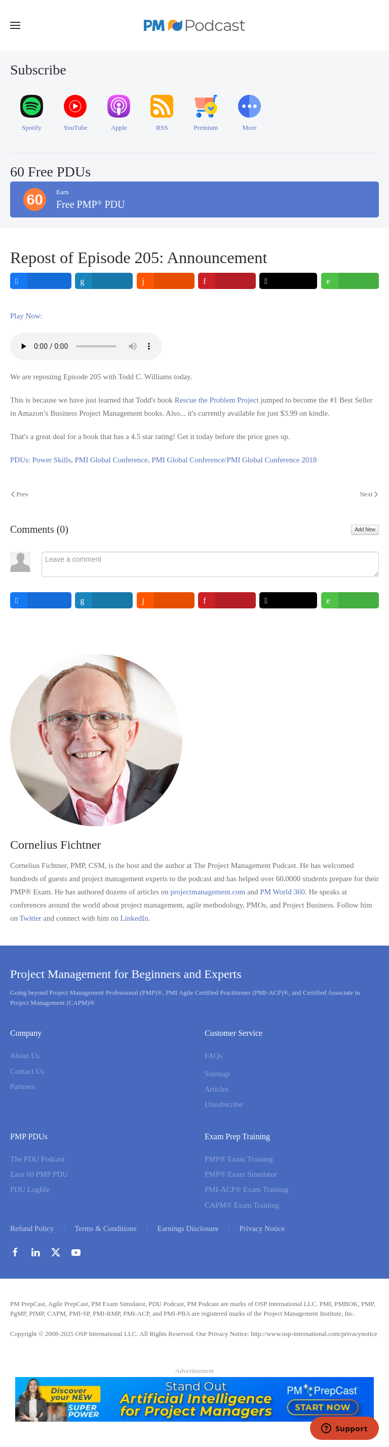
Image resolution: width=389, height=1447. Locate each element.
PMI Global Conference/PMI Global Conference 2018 (234, 460)
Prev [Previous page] (19, 494)
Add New (365, 529)
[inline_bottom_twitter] (289, 600)
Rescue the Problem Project (217, 400)
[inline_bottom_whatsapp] (350, 600)
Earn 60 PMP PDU (39, 1174)
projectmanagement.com (207, 892)
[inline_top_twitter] (289, 281)
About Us (25, 1056)
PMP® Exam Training (239, 1159)
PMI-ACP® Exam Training (247, 1190)
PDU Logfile (30, 1190)
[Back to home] (194, 25)
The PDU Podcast (37, 1159)
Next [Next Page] (369, 494)
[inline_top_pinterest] (227, 281)
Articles (216, 1089)
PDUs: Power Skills (40, 460)
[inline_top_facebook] (40, 281)
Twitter (30, 918)
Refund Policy (32, 1228)
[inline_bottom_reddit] (165, 600)
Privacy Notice (262, 1228)
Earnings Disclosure (188, 1228)
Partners (22, 1086)
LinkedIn (134, 918)
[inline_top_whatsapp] (350, 281)
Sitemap (217, 1074)
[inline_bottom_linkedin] (104, 600)
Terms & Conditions (105, 1228)
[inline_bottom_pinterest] (227, 600)
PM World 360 (282, 892)
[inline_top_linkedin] (104, 281)
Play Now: (26, 316)
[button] (15, 25)
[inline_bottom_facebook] (40, 600)
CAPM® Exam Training (242, 1205)
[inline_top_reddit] (165, 281)
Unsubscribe (224, 1104)
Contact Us (27, 1071)
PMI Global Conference (111, 460)
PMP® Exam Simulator (241, 1174)
